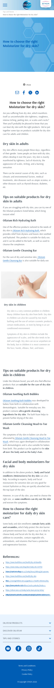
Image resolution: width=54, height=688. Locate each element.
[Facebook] (18, 648)
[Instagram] (29, 648)
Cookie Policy (27, 674)
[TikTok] (39, 648)
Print (27, 84)
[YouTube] (8, 648)
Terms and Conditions (27, 665)
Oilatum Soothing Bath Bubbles (17, 400)
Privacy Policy (27, 670)
